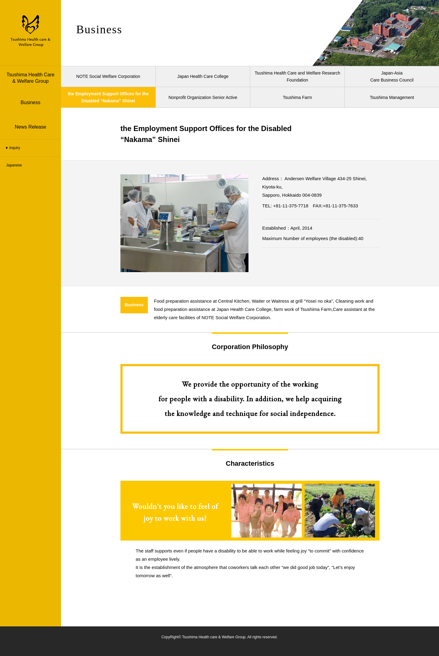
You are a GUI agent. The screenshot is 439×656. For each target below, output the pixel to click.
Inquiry (14, 148)
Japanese (14, 165)
